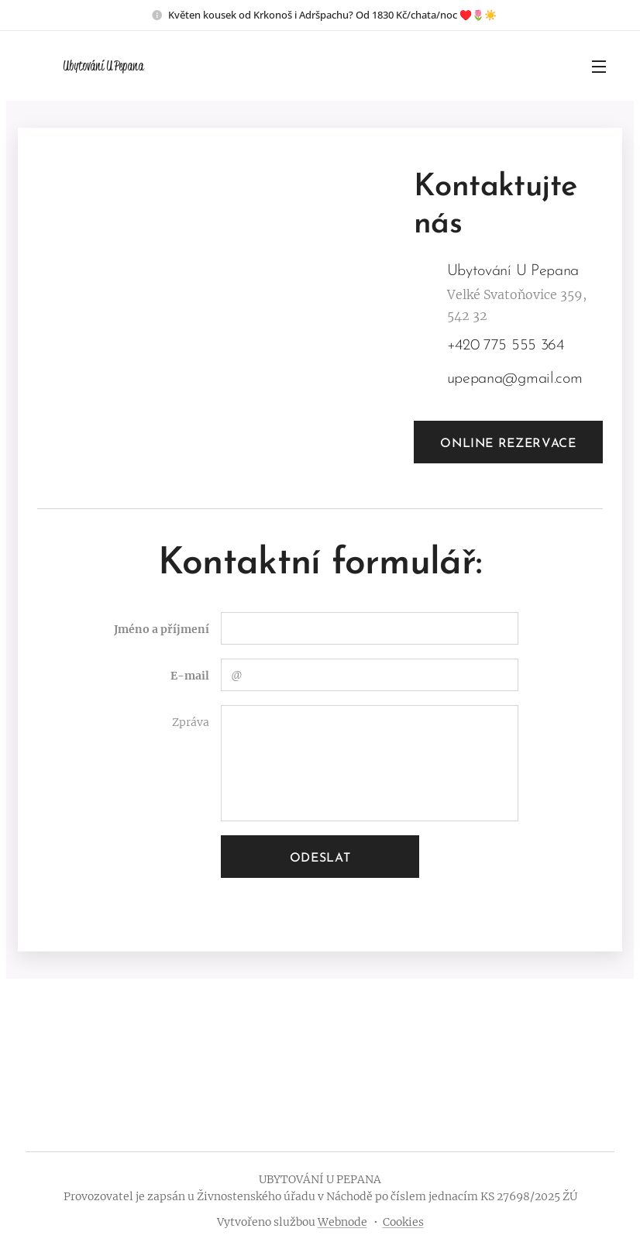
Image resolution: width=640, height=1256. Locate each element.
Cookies (403, 1222)
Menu (599, 66)
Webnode (342, 1222)
